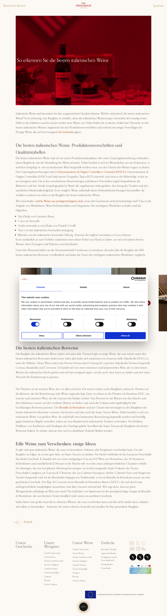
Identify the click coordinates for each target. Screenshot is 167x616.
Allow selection (83, 335)
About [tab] (126, 287)
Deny (41, 335)
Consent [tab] (40, 287)
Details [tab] (83, 287)
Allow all (125, 335)
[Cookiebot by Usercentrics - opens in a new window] (133, 279)
